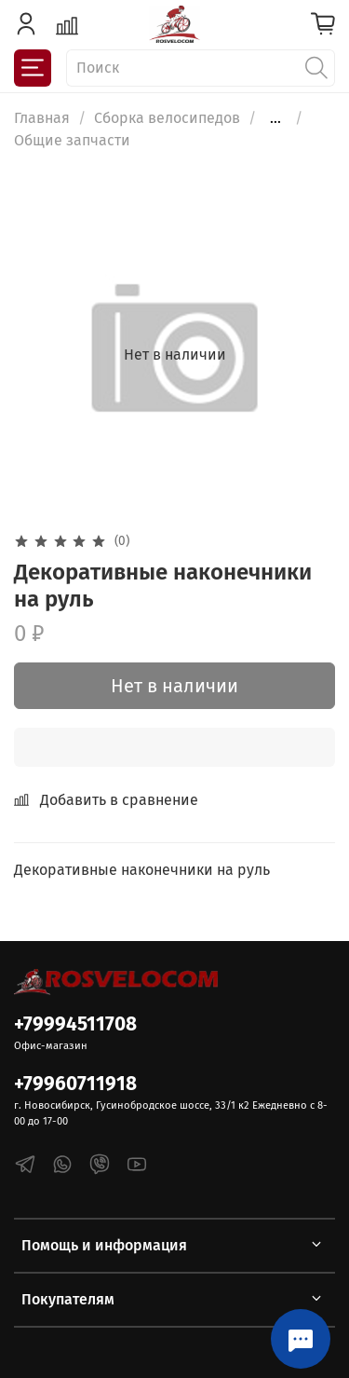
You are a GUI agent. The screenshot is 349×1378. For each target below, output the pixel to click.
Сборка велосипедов (167, 118)
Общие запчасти (72, 140)
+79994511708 (75, 1024)
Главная (42, 118)
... (275, 118)
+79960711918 (75, 1084)
